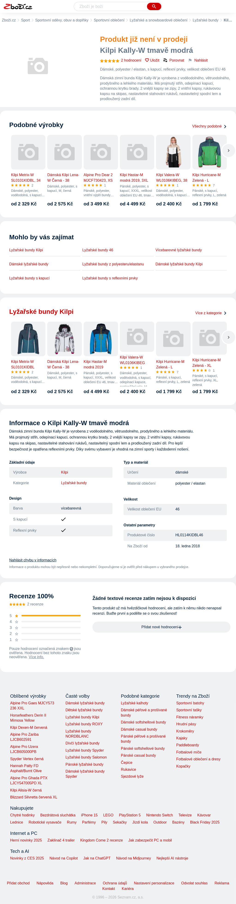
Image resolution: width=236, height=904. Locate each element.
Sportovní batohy (190, 703)
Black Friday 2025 (205, 822)
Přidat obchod (18, 883)
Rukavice (128, 769)
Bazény (178, 822)
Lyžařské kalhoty (134, 703)
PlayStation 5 (130, 815)
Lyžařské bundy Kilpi (26, 250)
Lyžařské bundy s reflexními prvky (110, 278)
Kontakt (108, 889)
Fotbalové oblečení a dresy (198, 759)
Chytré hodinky (22, 815)
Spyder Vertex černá (27, 759)
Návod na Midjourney (133, 858)
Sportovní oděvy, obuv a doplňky (61, 20)
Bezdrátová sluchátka (58, 815)
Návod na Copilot (64, 858)
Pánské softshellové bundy (143, 748)
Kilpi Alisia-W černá (26, 790)
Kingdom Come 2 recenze (101, 840)
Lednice (16, 822)
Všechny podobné (209, 126)
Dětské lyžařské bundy (84, 710)
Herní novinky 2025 (26, 840)
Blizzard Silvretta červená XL (33, 797)
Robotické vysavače (45, 822)
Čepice (126, 763)
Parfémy (89, 822)
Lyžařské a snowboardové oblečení (158, 20)
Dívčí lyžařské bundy (82, 743)
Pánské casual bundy (138, 755)
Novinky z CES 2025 (27, 858)
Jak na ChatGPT (96, 858)
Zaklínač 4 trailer (61, 840)
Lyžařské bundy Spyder (84, 750)
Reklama (222, 883)
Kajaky (181, 738)
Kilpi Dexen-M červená (28, 727)
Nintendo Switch (159, 815)
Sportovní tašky (189, 710)
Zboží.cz (9, 20)
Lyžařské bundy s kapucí (29, 278)
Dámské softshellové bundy (143, 722)
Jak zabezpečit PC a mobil (150, 840)
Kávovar (204, 815)
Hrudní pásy (186, 724)
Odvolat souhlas (194, 883)
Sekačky (120, 822)
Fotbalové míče (188, 752)
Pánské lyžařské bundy (84, 764)
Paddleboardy (187, 745)
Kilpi (64, 472)
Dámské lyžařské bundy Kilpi (179, 264)
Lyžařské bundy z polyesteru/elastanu (113, 264)
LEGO (108, 815)
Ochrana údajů (115, 883)
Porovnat (173, 60)
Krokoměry (185, 731)
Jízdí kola (140, 822)
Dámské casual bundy (139, 729)
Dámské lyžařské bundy (28, 264)
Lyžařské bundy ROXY (84, 724)
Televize (185, 815)
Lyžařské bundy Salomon (86, 757)
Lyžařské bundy (205, 20)
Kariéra (128, 889)
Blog (64, 883)
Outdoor (160, 822)
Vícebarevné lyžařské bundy (179, 250)
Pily (104, 822)
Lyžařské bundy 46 (97, 250)
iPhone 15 (89, 815)
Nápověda (45, 883)
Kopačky (183, 766)
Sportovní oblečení (109, 20)
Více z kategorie (211, 313)
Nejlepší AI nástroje (172, 858)
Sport (25, 20)
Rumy (72, 822)
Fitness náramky (189, 717)
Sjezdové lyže (132, 776)
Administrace (85, 883)
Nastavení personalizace (154, 883)
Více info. (36, 657)
